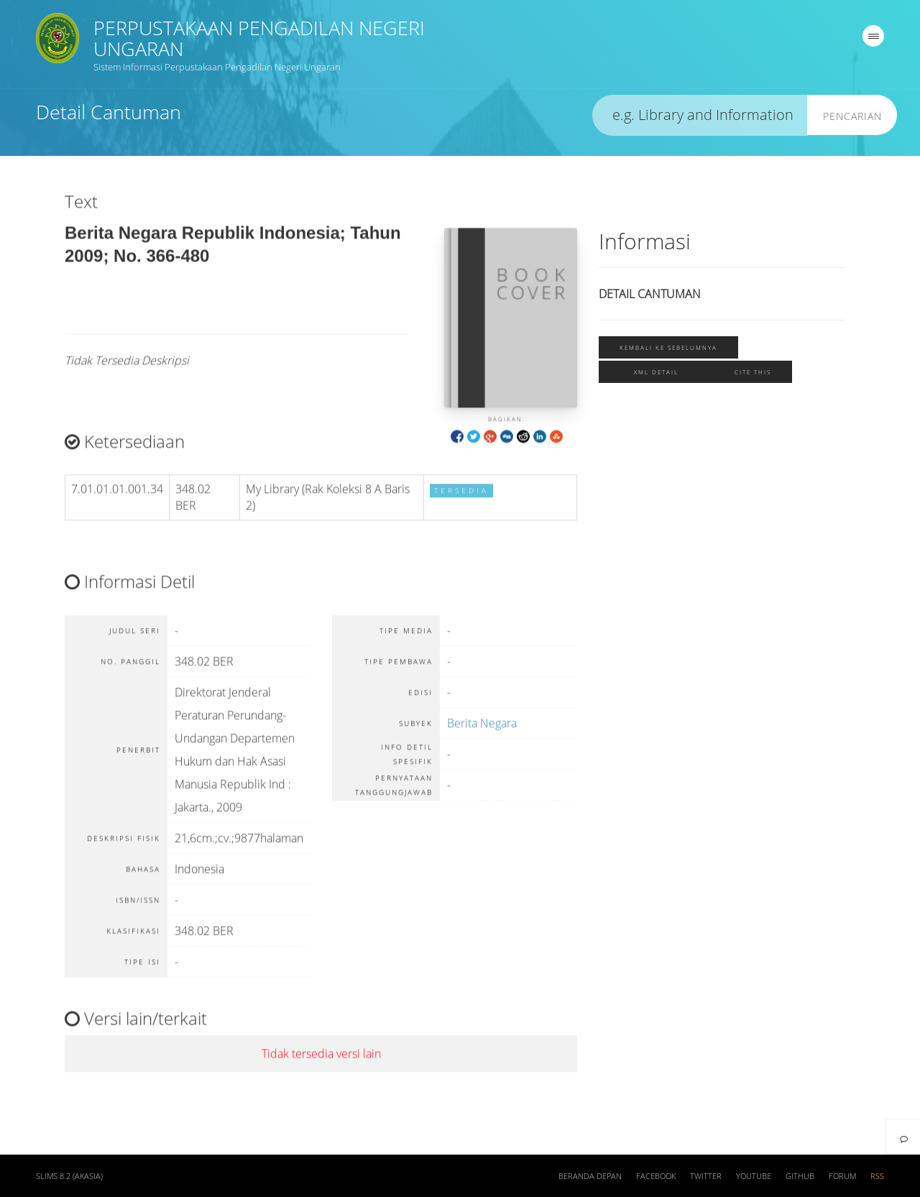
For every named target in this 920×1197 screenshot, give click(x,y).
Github (800, 1176)
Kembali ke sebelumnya (668, 348)
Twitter (706, 1176)
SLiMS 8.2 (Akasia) (69, 1176)
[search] (700, 116)
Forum (842, 1176)
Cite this (753, 372)
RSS (877, 1176)
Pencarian (852, 117)
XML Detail (656, 372)
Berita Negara (482, 732)
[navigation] (873, 36)
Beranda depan (590, 1176)
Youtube (753, 1176)
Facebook (656, 1176)
